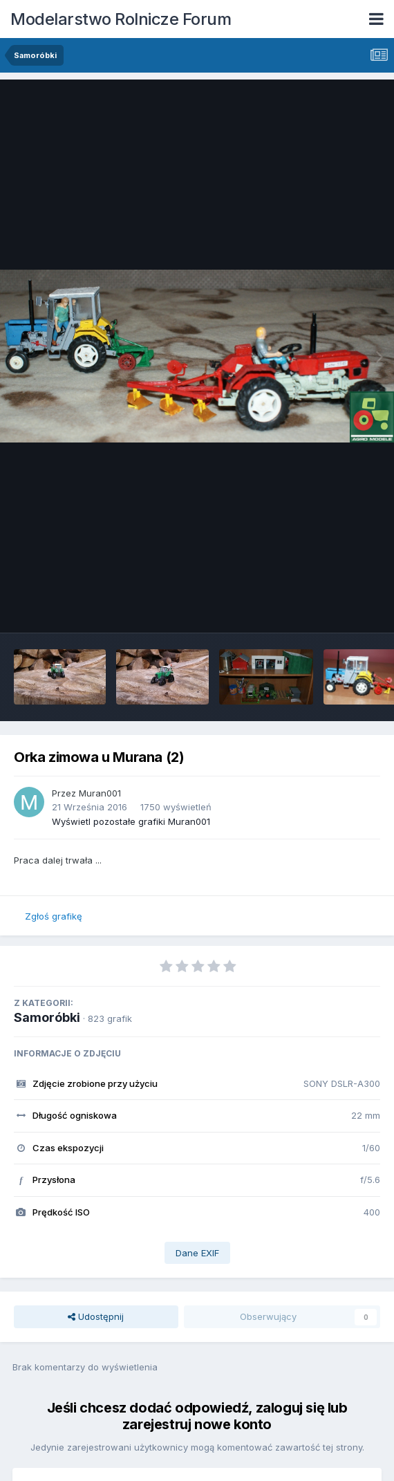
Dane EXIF (197, 1252)
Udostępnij (96, 1316)
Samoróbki (47, 1017)
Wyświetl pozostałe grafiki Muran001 (131, 821)
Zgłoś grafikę (53, 916)
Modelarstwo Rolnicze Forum (120, 19)
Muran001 (100, 793)
